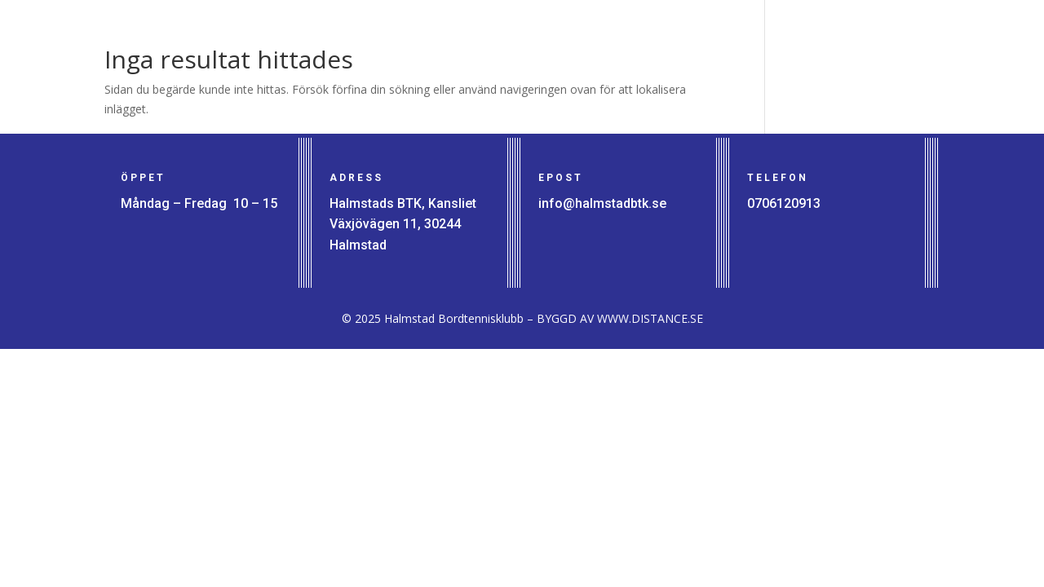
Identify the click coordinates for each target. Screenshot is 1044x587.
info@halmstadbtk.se (602, 203)
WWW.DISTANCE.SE (650, 318)
